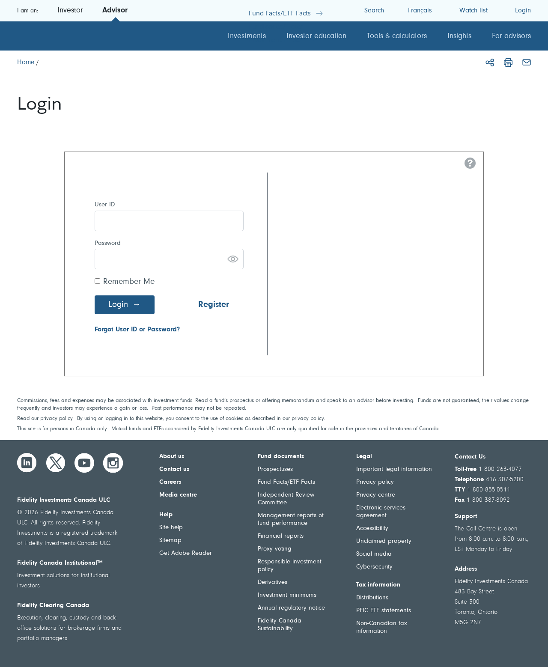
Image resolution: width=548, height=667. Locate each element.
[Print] (508, 62)
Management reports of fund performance (291, 519)
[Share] (489, 62)
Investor (70, 11)
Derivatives (272, 582)
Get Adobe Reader (185, 553)
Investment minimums (287, 595)
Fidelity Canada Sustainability (279, 625)
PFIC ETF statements (383, 610)
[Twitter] (56, 463)
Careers (170, 482)
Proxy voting (275, 549)
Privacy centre (375, 495)
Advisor (115, 11)
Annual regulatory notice (291, 608)
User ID (105, 205)
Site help (171, 527)
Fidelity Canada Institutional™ (60, 563)
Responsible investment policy (290, 566)
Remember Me (129, 282)
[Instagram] (113, 463)
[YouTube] (84, 463)
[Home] (26, 62)
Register (213, 305)
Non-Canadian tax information (381, 627)
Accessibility (372, 528)
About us (171, 456)
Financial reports (281, 536)
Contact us (174, 469)
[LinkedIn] (27, 463)
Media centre (178, 495)
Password (108, 243)
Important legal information (394, 469)
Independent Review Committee (286, 499)
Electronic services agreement (380, 512)
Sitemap (170, 540)
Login (118, 305)
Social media (374, 554)
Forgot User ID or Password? (137, 329)
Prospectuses (275, 469)
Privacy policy (375, 482)
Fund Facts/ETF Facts (286, 482)
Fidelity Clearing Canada (53, 605)
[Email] (526, 62)
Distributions (372, 598)
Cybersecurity (374, 567)
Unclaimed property (383, 541)
